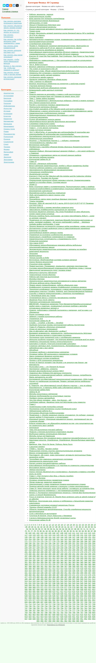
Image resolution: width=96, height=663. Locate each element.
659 (34, 598)
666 (61, 598)
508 (77, 579)
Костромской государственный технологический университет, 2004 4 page (61, 379)
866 (81, 621)
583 (89, 587)
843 (50, 619)
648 (61, 596)
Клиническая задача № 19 (39, 159)
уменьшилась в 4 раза (38, 23)
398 (69, 566)
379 (65, 564)
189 (26, 543)
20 (74, 525)
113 (81, 533)
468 (61, 575)
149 (81, 537)
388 (30, 566)
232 (53, 548)
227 (34, 548)
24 (86, 525)
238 (77, 548)
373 (41, 564)
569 (34, 587)
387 (26, 566)
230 (46, 548)
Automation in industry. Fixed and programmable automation (52, 344)
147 (73, 537)
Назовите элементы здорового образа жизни (48, 79)
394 (53, 566)
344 (69, 560)
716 (46, 604)
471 (73, 575)
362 (69, 562)
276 (85, 552)
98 (95, 531)
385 (89, 564)
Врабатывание (35, 256)
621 (26, 594)
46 (80, 527)
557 (57, 585)
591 (50, 589)
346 (77, 560)
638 (93, 594)
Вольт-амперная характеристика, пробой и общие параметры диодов (58, 166)
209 (34, 546)
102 (37, 533)
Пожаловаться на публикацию (56, 624)
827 (57, 617)
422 (93, 569)
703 (65, 602)
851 (81, 619)
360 (61, 562)
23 (83, 525)
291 (73, 554)
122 (46, 535)
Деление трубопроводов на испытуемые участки (50, 396)
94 (83, 531)
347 (81, 560)
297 (26, 556)
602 (93, 589)
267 (50, 552)
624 (38, 594)
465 (50, 575)
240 (85, 548)
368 (93, 562)
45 (77, 527)
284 (46, 554)
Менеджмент (9, 126)
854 (93, 619)
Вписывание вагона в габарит (41, 467)
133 (89, 535)
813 (73, 615)
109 (65, 533)
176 (46, 541)
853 (89, 619)
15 (59, 525)
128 (69, 535)
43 (71, 527)
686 (69, 600)
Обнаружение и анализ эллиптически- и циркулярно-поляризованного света (60, 111)
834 (85, 617)
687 (73, 600)
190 (30, 543)
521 (57, 581)
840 (38, 619)
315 (26, 558)
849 (73, 619)
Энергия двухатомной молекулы (42, 27)
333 (26, 560)
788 (46, 613)
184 (77, 541)
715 (41, 604)
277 (89, 552)
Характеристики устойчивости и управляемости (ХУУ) (52, 239)
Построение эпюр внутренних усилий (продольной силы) (53, 409)
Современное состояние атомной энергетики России (51, 505)
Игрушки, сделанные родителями (43, 164)
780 (85, 610)
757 (65, 608)
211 (41, 546)
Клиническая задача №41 (39, 390)
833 (81, 617)
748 (30, 608)
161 (57, 539)
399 (73, 566)
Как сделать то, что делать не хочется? (11, 31)
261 (26, 552)
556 (53, 585)
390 (38, 566)
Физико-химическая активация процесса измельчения (51, 29)
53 (30, 529)
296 (93, 554)
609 (50, 592)
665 (57, 598)
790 (53, 613)
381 (73, 564)
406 (30, 569)
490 (77, 577)
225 (26, 548)
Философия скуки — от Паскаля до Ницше (47, 367)
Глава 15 (32, 161)
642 (38, 596)
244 (30, 550)
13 (53, 525)
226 (30, 548)
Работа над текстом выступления (44, 277)
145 (65, 537)
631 (65, 594)
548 (93, 583)
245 (34, 550)
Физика (6, 149)
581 (81, 587)
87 (62, 531)
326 (69, 558)
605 (34, 592)
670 (77, 598)
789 (50, 613)
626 (46, 594)
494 (93, 577)
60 (51, 529)
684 (61, 600)
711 (26, 604)
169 (89, 539)
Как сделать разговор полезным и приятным (13, 22)
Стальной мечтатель (38, 117)
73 (90, 529)
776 (69, 610)
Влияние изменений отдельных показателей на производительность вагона (61, 67)
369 (26, 564)
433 (65, 571)
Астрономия (8, 96)
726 (85, 604)
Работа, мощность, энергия (41, 14)
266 (46, 552)
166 (77, 539)
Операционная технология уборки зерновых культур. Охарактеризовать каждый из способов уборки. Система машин (59, 181)
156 (38, 539)
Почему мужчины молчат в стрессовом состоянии (50, 335)
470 (69, 575)
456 (85, 573)
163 (65, 539)
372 (38, 564)
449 (57, 573)
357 (50, 562)
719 (57, 604)
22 (80, 525)
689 (81, 600)
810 (61, 615)
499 (41, 579)
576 (61, 587)
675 (26, 600)
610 (53, 592)
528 (85, 581)
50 (92, 527)
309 (73, 556)
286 (53, 554)
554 (46, 585)
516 (38, 581)
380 (69, 564)
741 (73, 606)
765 (26, 610)
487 (65, 577)
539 (57, 583)
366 (85, 562)
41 (65, 527)
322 (53, 558)
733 (41, 606)
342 (61, 560)
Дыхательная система (38, 174)
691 (89, 600)
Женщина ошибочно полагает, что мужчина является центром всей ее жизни (61, 339)
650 (69, 596)
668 (69, 598)
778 (77, 610)
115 (89, 533)
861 (61, 621)
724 (77, 604)
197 (57, 543)
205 (89, 543)
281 (34, 554)
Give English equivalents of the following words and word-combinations (56, 109)
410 (46, 569)
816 (85, 615)
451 (65, 573)
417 (73, 569)
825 (50, 617)
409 (41, 569)
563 (81, 585)
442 (30, 573)
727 (89, 604)
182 (69, 541)
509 (81, 579)
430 (53, 571)
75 (26, 531)
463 (41, 575)
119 (34, 535)
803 (34, 615)
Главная (5, 9)
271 (65, 552)
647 (57, 596)
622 (30, 594)
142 (53, 537)
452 (69, 573)
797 (81, 613)
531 (26, 583)
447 (50, 573)
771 (50, 610)
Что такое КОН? (36, 243)
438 (85, 571)
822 (38, 617)
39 (59, 527)
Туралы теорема (36, 201)
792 (61, 613)
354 (38, 562)
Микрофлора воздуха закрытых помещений (47, 193)
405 (26, 569)
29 (29, 527)
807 (50, 615)
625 (41, 594)
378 (61, 564)
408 (38, 569)
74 (93, 529)
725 (81, 604)
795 (73, 613)
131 (81, 535)
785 (34, 613)
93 (80, 531)
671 (81, 598)
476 (93, 575)
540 (61, 583)
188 (93, 541)
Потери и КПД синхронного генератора (46, 360)
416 (69, 569)
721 (65, 604)
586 (30, 589)
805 (41, 615)
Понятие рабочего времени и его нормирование (49, 168)
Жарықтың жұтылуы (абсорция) (43, 273)
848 (69, 619)
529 (89, 581)
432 (61, 571)
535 (41, 583)
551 (34, 585)
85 (56, 531)
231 (50, 548)
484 (53, 577)
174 (38, 541)
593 (57, 589)
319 (41, 558)
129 (73, 535)
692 (93, 600)
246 (38, 550)
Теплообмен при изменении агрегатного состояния (50, 459)
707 (81, 602)
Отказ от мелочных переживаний (43, 329)
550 (30, 585)
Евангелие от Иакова (38, 230)
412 (53, 569)
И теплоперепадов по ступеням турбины (46, 126)
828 (61, 617)
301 (41, 556)
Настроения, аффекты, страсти (43, 369)
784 (30, 613)
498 (38, 579)
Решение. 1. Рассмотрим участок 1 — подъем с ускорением (54, 141)
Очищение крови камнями (40, 264)
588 (38, 589)
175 (41, 541)
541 (65, 583)
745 (89, 606)
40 (62, 527)
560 (69, 585)
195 (50, 543)
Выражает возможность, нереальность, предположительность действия (60, 333)
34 (44, 527)
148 (77, 537)
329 (81, 558)
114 (85, 533)
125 (57, 535)
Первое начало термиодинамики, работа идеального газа (53, 285)
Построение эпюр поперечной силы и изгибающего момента (54, 337)
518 (46, 581)
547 (89, 583)
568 (30, 587)
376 (53, 564)
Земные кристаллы (37, 470)
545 (81, 583)
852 (85, 619)
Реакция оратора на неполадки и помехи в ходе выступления (54, 94)
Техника (7, 147)
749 (34, 608)
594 (61, 589)
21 (77, 525)
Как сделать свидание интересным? (12, 78)
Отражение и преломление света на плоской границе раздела (55, 155)
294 (85, 554)
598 (77, 589)
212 (46, 546)
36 (50, 527)
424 (30, 571)
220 (77, 546)
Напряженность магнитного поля (43, 461)
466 (53, 575)
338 (46, 560)
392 (46, 566)
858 (50, 621)
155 (34, 539)
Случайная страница (10, 11)
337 (41, 560)
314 (93, 556)
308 (69, 556)
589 (41, 589)
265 (41, 552)
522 (61, 581)
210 (38, 546)
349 (89, 560)
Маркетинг (8, 119)
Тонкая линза (34, 31)
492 (85, 577)
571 (41, 587)
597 (73, 589)
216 (61, 546)
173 (34, 541)
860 (57, 621)
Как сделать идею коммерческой (11, 47)
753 (50, 608)
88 (65, 531)
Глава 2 (32, 404)
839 (34, 619)
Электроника (9, 162)
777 (73, 610)
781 (89, 610)
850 (77, 619)
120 (38, 535)
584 (93, 587)
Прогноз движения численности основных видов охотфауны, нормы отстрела (62, 226)
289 (65, 554)
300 (38, 556)
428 (46, 571)
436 (77, 571)
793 (65, 613)
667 (65, 598)
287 (57, 554)
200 (69, 543)
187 (89, 541)
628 (53, 594)
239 (81, 548)
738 (61, 606)
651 (73, 596)
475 (89, 575)
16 (62, 525)
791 (57, 613)
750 (38, 608)
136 (30, 537)
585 (26, 589)
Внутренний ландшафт (39, 145)
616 (77, 592)
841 (41, 619)
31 (35, 527)
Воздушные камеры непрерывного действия (47, 434)
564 (85, 585)
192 (38, 543)
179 (57, 541)
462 (38, 575)
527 (81, 581)
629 (57, 594)
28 (26, 527)
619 (89, 592)
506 (69, 579)
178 (53, 541)
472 (77, 575)
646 (53, 596)
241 (89, 548)
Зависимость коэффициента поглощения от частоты (52, 210)
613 (65, 592)
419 (81, 569)
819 (26, 617)
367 (89, 562)
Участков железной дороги (40, 86)
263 (34, 552)
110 (69, 533)
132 (85, 535)
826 (53, 617)
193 (41, 543)
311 (81, 556)
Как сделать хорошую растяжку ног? (12, 51)
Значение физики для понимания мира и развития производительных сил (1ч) (61, 438)
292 (77, 554)
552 (38, 585)
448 (53, 573)
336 (38, 560)
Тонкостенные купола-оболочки (42, 275)
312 (85, 556)
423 (26, 571)
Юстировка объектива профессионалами (46, 413)
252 (61, 550)
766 (30, 610)
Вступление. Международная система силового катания (53, 260)
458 (93, 573)
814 (77, 615)
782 (93, 610)
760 (77, 608)
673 (89, 598)
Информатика (9, 106)
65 (66, 529)
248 (46, 550)
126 (61, 535)
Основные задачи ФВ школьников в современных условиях (53, 354)
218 (69, 546)
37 (53, 527)
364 (77, 562)
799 (89, 613)
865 (77, 621)
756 (61, 608)
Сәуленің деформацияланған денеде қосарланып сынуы (52, 518)
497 (34, 579)
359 (57, 562)
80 (41, 531)
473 (81, 575)
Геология (7, 103)
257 (81, 550)
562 (77, 585)
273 (73, 552)
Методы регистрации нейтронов (43, 394)
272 (69, 552)
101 (33, 533)
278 (93, 552)
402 (85, 566)
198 (61, 543)
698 (46, 602)
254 (69, 550)
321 (50, 558)
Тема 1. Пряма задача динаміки (42, 98)
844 (53, 619)
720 (61, 604)
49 (89, 527)
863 (69, 621)
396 (61, 566)
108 (61, 533)
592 (53, 589)
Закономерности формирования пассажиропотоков (50, 170)
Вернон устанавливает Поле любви (44, 453)
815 (81, 615)
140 (46, 537)
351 (26, 562)
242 (93, 548)
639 (26, 596)
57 (42, 529)
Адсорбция (33, 350)
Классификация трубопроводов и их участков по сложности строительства (61, 465)
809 (57, 615)
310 (77, 556)
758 (69, 608)
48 (86, 527)
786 (38, 613)
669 (73, 598)
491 (81, 577)
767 (34, 610)
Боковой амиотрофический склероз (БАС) (46, 371)
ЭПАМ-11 (33, 184)
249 (50, 550)
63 (60, 529)
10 (44, 525)
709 (89, 602)
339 (50, 560)
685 (65, 600)
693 (26, 602)
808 (53, 615)
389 (34, 566)
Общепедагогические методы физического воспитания (52, 121)
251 (57, 550)
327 (73, 558)
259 (89, 550)
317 (34, 558)
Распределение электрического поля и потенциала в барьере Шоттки (59, 136)
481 (41, 577)
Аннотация (34, 428)
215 (57, 546)
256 (77, 550)
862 (65, 621)
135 (26, 537)
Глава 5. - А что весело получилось (43, 128)
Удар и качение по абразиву (40, 81)
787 (41, 613)
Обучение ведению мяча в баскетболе (45, 283)
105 (49, 533)
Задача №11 (34, 197)
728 (93, 604)
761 (81, 608)
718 (53, 604)
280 (30, 554)
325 (65, 558)
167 (81, 539)
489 (73, 577)
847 (65, 619)
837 (26, 619)
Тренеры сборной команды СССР (43, 507)
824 (46, 617)
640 (30, 596)
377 (57, 564)
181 (65, 541)
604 (30, 592)
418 (77, 569)
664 (53, 598)
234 (61, 548)
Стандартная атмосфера (40, 44)
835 (89, 617)
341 (57, 560)
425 (34, 571)
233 (57, 548)
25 (89, 525)
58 (45, 529)
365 (81, 562)
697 (41, 602)
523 (65, 581)
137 (34, 537)
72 (87, 529)
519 (50, 581)
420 (85, 569)
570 (38, 587)
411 (50, 569)
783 (26, 613)
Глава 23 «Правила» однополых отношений (47, 327)
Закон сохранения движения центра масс (46, 356)
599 (81, 589)
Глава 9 (32, 92)
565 (89, 585)
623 (34, 594)
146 (69, 537)
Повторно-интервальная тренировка (45, 302)
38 (56, 527)
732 (38, 606)
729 (26, 606)
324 (61, 558)
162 (61, 539)
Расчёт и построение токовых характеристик (49, 105)
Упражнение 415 (36, 319)
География (8, 101)
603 (26, 592)
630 (61, 594)
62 (57, 529)
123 (50, 535)
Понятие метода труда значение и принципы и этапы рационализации (59, 486)
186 (85, 541)
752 (46, 608)
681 (50, 600)
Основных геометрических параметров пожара (49, 480)
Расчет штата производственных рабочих (47, 463)
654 (85, 596)
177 (50, 541)
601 (89, 589)
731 (34, 606)
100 (30, 533)
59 (48, 529)
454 (77, 573)
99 (26, 533)
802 (30, 615)
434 (69, 571)
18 (68, 525)
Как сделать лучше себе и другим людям (12, 73)
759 (73, 608)
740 (69, 606)
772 (53, 610)
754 (53, 608)
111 (73, 533)
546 (85, 583)
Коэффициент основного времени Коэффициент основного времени (57, 287)
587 (34, 589)
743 (81, 606)
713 (34, 604)
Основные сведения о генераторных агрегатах (49, 352)
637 (89, 594)
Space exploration (36, 37)
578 (69, 587)
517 (41, 581)
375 (50, 564)
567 (26, 587)
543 (73, 583)
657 (26, 598)
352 (30, 562)
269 (57, 552)
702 (61, 602)
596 (69, 589)
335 (34, 560)
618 (85, 592)
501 (50, 579)
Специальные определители (41, 172)
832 (77, 617)
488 (69, 577)
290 (69, 554)
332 (93, 558)
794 (69, 613)
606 (38, 592)
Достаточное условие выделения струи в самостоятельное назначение (59, 228)
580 (77, 587)
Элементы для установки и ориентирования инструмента (54, 73)
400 (77, 566)
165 (73, 539)
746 (93, 606)
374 (46, 564)
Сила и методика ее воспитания (42, 514)
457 (89, 573)
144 (61, 537)
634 (77, 594)
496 (30, 579)
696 (38, 602)
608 (46, 592)
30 (32, 527)
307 (65, 556)
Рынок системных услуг (39, 314)
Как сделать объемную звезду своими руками (13, 27)
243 (26, 550)
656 (93, 596)
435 (73, 571)
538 (53, 583)
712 (30, 604)
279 (26, 554)
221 (81, 546)
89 (68, 531)
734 (46, 606)
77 (32, 531)
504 (61, 579)
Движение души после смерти (41, 300)
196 (53, 543)
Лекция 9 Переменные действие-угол (44, 25)
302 (46, 556)
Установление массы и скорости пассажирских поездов (52, 298)
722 (69, 604)
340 (53, 560)
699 (50, 602)
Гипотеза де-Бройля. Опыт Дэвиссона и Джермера (50, 516)
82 (47, 531)
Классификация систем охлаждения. (44, 358)
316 (30, 558)
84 (53, 531)
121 (41, 535)
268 (53, 552)
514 (30, 581)
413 (57, 569)
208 (30, 546)
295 (89, 554)
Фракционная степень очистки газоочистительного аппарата (55, 451)
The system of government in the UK (43, 69)
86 (59, 531)
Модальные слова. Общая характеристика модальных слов (54, 71)
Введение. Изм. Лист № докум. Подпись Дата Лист (50, 444)
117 (26, 535)
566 (93, 585)
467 (57, 575)
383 (81, 564)
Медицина (8, 124)
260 (93, 550)
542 (69, 583)
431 (57, 571)
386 (93, 564)
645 (50, 596)
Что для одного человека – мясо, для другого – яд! (50, 400)
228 (38, 548)
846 (61, 619)
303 (50, 556)
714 (38, 604)
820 (30, 617)
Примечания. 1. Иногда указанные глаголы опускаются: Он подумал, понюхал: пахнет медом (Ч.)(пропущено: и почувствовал (61, 416)
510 (85, 579)
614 (69, 592)
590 (46, 589)
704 (69, 602)
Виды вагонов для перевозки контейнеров (46, 19)
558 (61, 585)
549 (26, 585)
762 (85, 608)
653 (81, 596)
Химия (6, 154)
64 (63, 529)
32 (38, 527)
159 (50, 539)
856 (41, 621)
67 (72, 529)
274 (77, 552)
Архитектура (9, 93)
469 (65, 575)
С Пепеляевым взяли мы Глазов (42, 296)
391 (41, 566)
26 (92, 525)
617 (81, 592)
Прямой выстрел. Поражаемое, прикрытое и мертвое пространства (58, 266)
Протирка (33, 253)
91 (74, 531)
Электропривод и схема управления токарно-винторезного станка (57, 484)
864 (73, 621)
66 (69, 529)
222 (85, 546)
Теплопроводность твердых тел (43, 143)
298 (30, 556)
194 (46, 543)
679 (41, 600)
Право (6, 131)
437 (81, 571)
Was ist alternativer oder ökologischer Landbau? (48, 331)
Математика (8, 121)
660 (38, 598)
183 (73, 541)
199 (65, 543)
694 (30, 602)
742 (77, 606)
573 (50, 587)
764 (93, 608)
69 (78, 529)
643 (41, 596)
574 (53, 587)
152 (93, 537)
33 (41, 527)
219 (73, 546)
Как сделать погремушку (8, 36)
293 (81, 554)
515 (34, 581)
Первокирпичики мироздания (41, 138)
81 (44, 531)
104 (45, 533)
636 (85, 594)
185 (81, 541)
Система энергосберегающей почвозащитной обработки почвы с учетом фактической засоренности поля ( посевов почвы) (60, 269)
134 (93, 535)
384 (85, 564)
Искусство (8, 108)
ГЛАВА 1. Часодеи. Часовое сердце (43, 449)
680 (46, 600)
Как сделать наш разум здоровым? (13, 56)
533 (34, 583)
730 (30, 606)
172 (30, 541)
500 (46, 579)
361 (65, 562)
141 (50, 537)
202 (77, 543)
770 (46, 610)
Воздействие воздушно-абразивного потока (47, 88)
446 (46, 573)
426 (38, 571)
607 (41, 592)
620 (93, 592)
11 (47, 525)
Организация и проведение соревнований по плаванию (51, 237)
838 (30, 619)
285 (50, 554)
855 (38, 621)
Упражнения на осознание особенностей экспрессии (51, 235)
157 (41, 539)
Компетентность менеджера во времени (46, 50)
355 (41, 562)
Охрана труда (9, 129)
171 (26, 541)
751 (41, 608)
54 (33, 529)
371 (34, 564)
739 (65, 606)
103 (41, 533)
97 (92, 531)
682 (53, 600)
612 (61, 592)
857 (46, 621)
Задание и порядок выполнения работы (45, 316)
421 (89, 569)
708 (85, 602)
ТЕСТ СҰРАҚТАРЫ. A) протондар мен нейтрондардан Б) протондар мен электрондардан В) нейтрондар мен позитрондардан (59, 133)
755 (57, 608)
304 (53, 556)
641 (34, 596)
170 (93, 539)
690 (85, 600)
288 (61, 554)
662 (46, 598)
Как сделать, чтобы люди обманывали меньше (11, 61)
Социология (8, 142)
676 (30, 600)
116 (93, 533)
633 (73, 594)
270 (61, 552)
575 (57, 587)
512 (93, 579)
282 (38, 554)
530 (93, 581)
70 (81, 529)
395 (57, 566)
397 (65, 566)
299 (34, 556)
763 (89, 608)
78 (35, 531)
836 (93, 617)
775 (65, 610)
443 (34, 573)
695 (34, 602)
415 (65, 569)
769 (41, 610)
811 (65, 615)
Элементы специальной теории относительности (50, 342)
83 (50, 531)
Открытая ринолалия (38, 241)
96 (89, 531)
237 (73, 548)
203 (81, 543)
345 (73, 560)
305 (57, 556)
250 (53, 550)
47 (83, 527)
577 (65, 587)
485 (57, 577)
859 (53, 621)
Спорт (6, 144)
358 (53, 562)
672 (85, 598)
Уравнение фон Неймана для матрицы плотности (50, 373)
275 (81, 552)
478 (30, 577)
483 (50, 577)
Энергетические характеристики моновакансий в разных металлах (57, 281)
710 (93, 602)
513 (26, 581)
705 (73, 602)
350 (93, 560)
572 (46, 587)
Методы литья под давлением (42, 436)
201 (73, 543)
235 (65, 548)
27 (95, 525)
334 (30, 560)
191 (34, 543)
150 (85, 537)
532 (30, 583)
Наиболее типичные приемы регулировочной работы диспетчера (56, 325)
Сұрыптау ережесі (37, 447)
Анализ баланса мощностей (41, 262)
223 (89, 546)
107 (57, 533)
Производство (9, 134)
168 (85, 539)
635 (81, 594)
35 (47, 527)
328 (77, 558)
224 (93, 546)
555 (50, 585)
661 (41, 598)
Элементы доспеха (37, 478)
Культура (7, 116)
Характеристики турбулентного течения (47, 113)
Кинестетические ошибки (40, 16)
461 (34, 575)
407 (34, 569)
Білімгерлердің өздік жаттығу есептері (46, 90)
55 (36, 529)
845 (57, 619)
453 (73, 573)
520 (53, 581)
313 (89, 556)
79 (38, 531)
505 (65, 579)
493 (89, 577)
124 (53, 535)
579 (73, 587)
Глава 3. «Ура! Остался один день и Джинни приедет (51, 476)
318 (38, 558)
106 (53, 533)
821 (34, 617)
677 (34, 600)
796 (77, 613)
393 (50, 566)
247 (41, 550)
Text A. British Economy (38, 65)
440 (93, 571)
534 (38, 583)
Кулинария (8, 114)
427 (41, 571)
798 (85, 613)
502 (53, 579)
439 (89, 571)
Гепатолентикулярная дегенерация (44, 21)
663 (50, 598)
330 (85, 558)
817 (89, 615)
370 (30, 564)
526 (77, 581)
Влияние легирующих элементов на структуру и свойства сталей (57, 84)
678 (38, 600)
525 (73, 581)
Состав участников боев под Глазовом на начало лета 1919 (54, 96)
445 (41, 573)
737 (57, 606)
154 (30, 539)
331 (89, 558)
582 (85, 587)
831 (73, 617)
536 (46, 583)
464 (46, 575)
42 (68, 527)
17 (65, 525)
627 (50, 594)
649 (65, 596)
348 (85, 560)
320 (46, 558)
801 (26, 615)
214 (53, 546)
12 (50, 525)
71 (84, 529)
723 (73, 604)
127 (65, 535)
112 (77, 533)
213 (50, 546)
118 (30, 535)
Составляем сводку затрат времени (44, 75)
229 (41, 548)
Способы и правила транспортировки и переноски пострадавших (56, 293)
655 (89, 596)
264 (38, 552)
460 (30, 575)
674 (93, 598)
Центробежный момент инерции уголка (46, 233)
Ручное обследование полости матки (45, 119)
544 (77, 583)
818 (93, 615)
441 (26, 573)
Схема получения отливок (40, 130)
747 (26, 608)
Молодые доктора (36, 279)
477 (26, 577)
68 (75, 529)
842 (46, 619)
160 (53, 539)
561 (73, 585)
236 (69, 548)
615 (73, 592)
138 (38, 537)
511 (89, 579)
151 (89, 537)
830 (69, 617)
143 (57, 537)
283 (41, 554)
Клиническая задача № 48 (39, 520)
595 (65, 589)
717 (50, 604)
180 (61, 541)
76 (29, 531)
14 (56, 525)
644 (46, 596)
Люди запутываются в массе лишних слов (47, 195)
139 (41, 537)
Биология (7, 98)
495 (26, 579)
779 (81, 610)
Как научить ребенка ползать (41, 157)
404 (93, 566)
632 (69, 594)
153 (26, 539)
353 (34, 562)
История (7, 111)
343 (65, 560)
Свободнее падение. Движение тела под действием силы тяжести (57, 402)
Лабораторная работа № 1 (40, 411)
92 (77, 531)
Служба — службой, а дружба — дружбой (46, 323)
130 (77, 535)
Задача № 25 (34, 392)
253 (65, 550)
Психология (8, 137)
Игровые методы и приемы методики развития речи (51, 207)
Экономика (8, 160)
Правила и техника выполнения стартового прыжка (51, 432)
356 (46, 562)
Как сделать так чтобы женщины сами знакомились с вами (13, 41)
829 (65, 617)
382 (77, 564)
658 (30, 598)
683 (57, 600)
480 (38, 577)
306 (61, 556)
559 (65, 585)
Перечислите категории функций (43, 107)
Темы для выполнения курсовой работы (45, 430)
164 (69, 539)
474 (85, 575)
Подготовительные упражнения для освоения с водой (51, 115)
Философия (8, 152)
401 (81, 566)
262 (30, 552)
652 (77, 596)
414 (61, 569)
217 (65, 546)
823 (41, 617)
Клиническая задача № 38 (39, 321)
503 (57, 579)
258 (85, 550)
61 (54, 529)
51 (95, 527)
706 (77, 602)
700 (53, 602)
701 (57, 602)
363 (73, 562)
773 (57, 610)
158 (46, 539)
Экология (7, 157)
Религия (7, 139)
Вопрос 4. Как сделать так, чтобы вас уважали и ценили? (13, 68)
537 (50, 583)
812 (69, 615)
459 (26, 575)
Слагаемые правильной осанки (42, 124)
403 (89, 566)
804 (38, 615)
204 (85, 543)
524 (69, 581)
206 (93, 543)
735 (50, 606)
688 (77, 600)
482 (46, 577)
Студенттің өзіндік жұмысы (41, 77)
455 (81, 573)
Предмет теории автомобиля (42, 398)
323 (57, 558)
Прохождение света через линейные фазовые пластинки (53, 199)
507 (73, 579)
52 (27, 529)
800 (93, 613)
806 (46, 615)
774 (61, 610)
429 (50, 571)
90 (71, 531)
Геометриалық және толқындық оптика (46, 407)
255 (73, 550)
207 (26, 546)
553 (41, 585)
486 (61, 577)
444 (38, 573)
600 (85, 589)
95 (86, 531)
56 (39, 529)
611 (57, 592)
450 (61, 573)
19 (71, 525)
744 (85, 606)
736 (53, 606)
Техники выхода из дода (39, 258)
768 (38, 610)
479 (34, 577)
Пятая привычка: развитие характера (45, 482)
